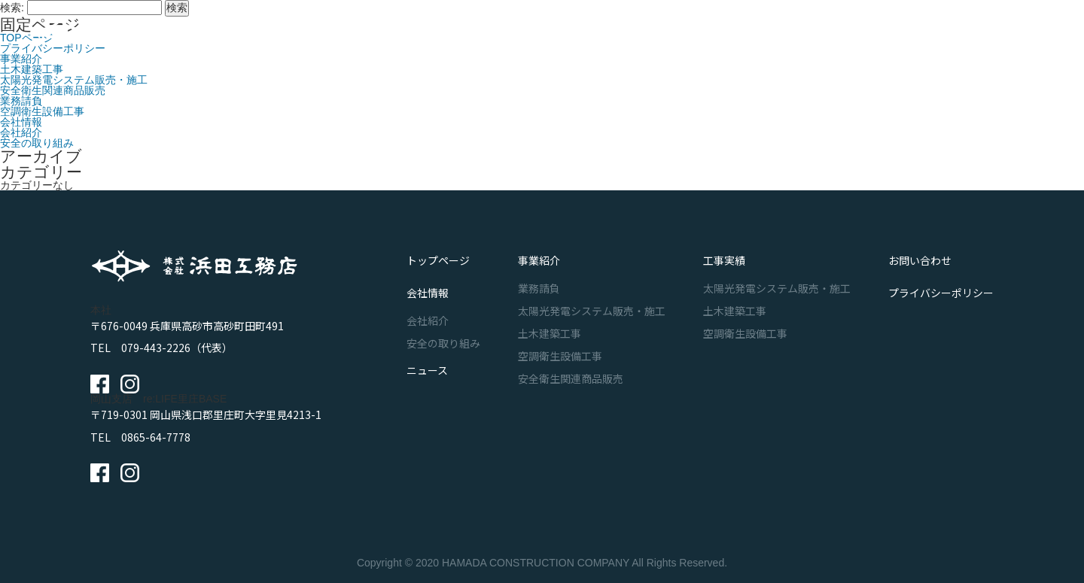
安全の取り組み (37, 143)
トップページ (438, 255)
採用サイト (986, 33)
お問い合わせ (849, 33)
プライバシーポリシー (941, 278)
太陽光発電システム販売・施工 (74, 80)
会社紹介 (21, 132)
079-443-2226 (155, 347)
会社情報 (695, 33)
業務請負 (21, 101)
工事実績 (622, 33)
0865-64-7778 (155, 437)
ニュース (766, 33)
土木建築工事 (31, 69)
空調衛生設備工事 (42, 111)
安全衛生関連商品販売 (52, 90)
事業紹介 (550, 33)
